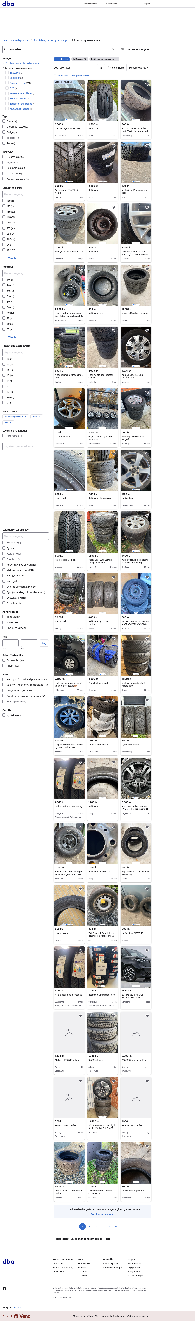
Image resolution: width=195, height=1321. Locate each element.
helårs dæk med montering (68, 806)
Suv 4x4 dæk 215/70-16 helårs (66, 191)
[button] (135, 49)
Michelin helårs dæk (98, 683)
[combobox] (59, 49)
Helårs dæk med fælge (99, 871)
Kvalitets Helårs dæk (65, 559)
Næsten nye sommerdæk (67, 128)
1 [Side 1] (82, 1226)
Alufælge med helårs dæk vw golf (135, 438)
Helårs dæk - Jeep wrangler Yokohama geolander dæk (68, 873)
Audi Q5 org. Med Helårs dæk (69, 251)
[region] (69, 100)
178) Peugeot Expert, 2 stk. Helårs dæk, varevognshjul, (101, 934)
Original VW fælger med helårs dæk (100, 438)
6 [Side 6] (116, 1226)
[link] (21, 63)
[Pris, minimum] (10, 643)
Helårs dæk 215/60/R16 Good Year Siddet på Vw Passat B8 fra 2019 (69, 316)
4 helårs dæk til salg (98, 744)
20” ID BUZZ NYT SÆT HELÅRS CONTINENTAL (133, 996)
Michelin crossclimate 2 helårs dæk (133, 684)
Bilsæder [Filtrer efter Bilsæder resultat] (16, 78)
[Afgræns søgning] (25, 194)
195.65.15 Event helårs (65, 1125)
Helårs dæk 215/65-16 (132, 933)
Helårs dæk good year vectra (99, 623)
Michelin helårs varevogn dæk (134, 191)
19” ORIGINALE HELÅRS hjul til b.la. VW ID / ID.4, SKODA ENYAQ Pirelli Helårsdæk (101, 1128)
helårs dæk (94, 128)
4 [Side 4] (102, 1226)
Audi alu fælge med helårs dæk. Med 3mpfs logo (135, 561)
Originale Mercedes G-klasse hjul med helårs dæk (69, 746)
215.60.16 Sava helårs (132, 1125)
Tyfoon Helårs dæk (131, 744)
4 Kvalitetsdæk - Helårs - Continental (100, 1192)
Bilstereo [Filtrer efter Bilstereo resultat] (16, 72)
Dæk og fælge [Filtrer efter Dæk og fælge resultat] (20, 83)
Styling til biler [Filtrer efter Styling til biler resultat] (20, 98)
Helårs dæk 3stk (96, 313)
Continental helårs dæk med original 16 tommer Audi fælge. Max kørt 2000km (136, 254)
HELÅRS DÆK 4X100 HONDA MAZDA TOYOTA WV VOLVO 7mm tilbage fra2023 (135, 624)
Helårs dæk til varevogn (100, 498)
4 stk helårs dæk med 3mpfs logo (69, 376)
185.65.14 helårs (95, 1060)
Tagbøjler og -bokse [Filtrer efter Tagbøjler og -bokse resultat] (22, 103)
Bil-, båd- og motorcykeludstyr (50, 40)
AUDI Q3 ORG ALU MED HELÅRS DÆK (132, 376)
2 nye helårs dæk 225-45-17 (135, 313)
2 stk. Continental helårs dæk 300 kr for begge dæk (135, 130)
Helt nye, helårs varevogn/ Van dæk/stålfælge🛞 (68, 684)
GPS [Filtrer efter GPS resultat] (13, 88)
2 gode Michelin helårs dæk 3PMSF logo (135, 873)
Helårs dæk (94, 190)
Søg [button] (44, 643)
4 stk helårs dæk (63, 436)
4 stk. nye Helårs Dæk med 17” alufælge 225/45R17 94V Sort (135, 809)
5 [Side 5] (109, 1226)
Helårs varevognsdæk (133, 1190)
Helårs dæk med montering (102, 994)
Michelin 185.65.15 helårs (67, 1060)
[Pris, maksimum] (29, 643)
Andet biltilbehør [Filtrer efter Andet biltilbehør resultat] (21, 109)
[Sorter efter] (139, 67)
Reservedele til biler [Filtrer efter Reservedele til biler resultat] (22, 93)
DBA (4, 40)
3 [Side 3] (96, 1226)
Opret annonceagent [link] (102, 1214)
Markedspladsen (20, 40)
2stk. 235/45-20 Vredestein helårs (68, 1192)
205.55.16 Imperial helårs (134, 1060)
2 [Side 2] (89, 1226)
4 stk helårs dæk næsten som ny (100, 376)
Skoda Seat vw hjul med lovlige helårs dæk (100, 561)
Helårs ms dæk (62, 933)
